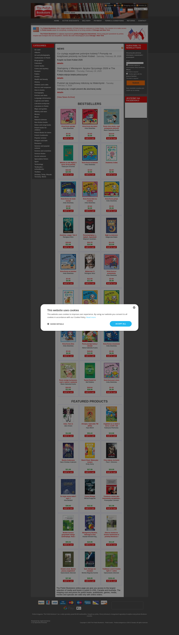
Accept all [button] (121, 324)
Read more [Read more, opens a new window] (91, 317)
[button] (55, 324)
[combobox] (134, 307)
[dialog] (89, 317)
